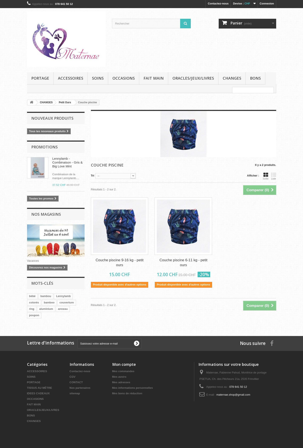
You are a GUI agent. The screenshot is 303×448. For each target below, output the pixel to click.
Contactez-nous (218, 3)
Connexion (267, 3)
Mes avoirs (119, 376)
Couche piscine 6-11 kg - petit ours (183, 262)
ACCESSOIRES (70, 78)
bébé (32, 296)
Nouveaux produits (52, 118)
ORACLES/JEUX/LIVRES (193, 78)
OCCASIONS (123, 78)
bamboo (49, 302)
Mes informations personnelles (132, 387)
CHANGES (232, 78)
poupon (34, 315)
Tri (92, 175)
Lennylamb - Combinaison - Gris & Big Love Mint (67, 162)
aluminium (46, 308)
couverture (66, 302)
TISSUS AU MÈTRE (39, 387)
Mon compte (124, 364)
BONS (255, 78)
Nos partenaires (80, 387)
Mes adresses (121, 382)
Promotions (44, 146)
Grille (266, 176)
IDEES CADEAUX (38, 393)
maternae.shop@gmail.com (233, 394)
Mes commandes (123, 371)
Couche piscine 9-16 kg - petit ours (120, 262)
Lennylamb (63, 296)
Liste (273, 176)
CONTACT (76, 382)
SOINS (98, 78)
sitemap (75, 393)
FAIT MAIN (154, 78)
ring (31, 308)
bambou (45, 296)
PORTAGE (40, 78)
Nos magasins (46, 214)
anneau (63, 308)
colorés (34, 302)
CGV (73, 376)
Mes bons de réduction (127, 393)
